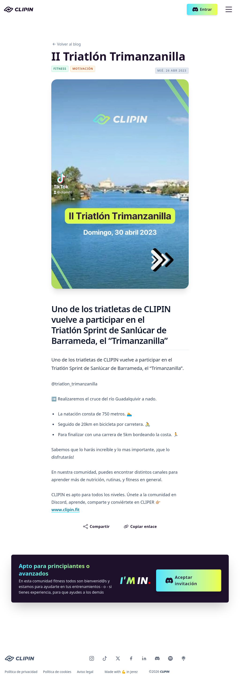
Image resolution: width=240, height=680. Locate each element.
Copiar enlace (140, 526)
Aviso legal (85, 671)
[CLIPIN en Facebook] (131, 658)
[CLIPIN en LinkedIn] (144, 658)
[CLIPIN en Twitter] (118, 658)
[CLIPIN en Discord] (157, 658)
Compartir (96, 526)
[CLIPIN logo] (19, 658)
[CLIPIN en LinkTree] (183, 658)
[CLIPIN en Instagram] (91, 658)
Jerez (134, 671)
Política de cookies (57, 671)
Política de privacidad (21, 671)
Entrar (202, 9)
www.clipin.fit (65, 509)
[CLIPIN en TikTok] (105, 658)
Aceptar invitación (181, 580)
